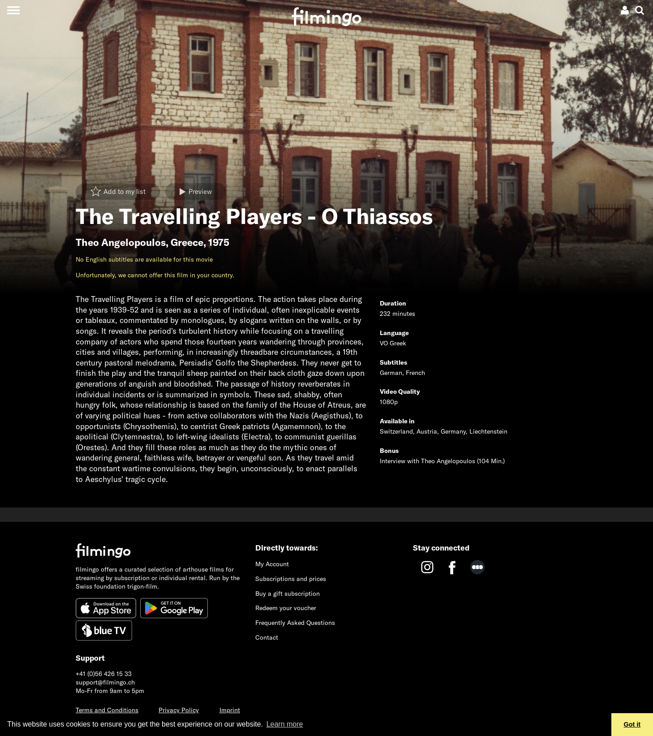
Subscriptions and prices (290, 579)
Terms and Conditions (107, 710)
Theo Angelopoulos (121, 242)
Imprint (229, 710)
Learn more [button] (284, 724)
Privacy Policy (179, 710)
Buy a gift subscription (287, 594)
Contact (266, 637)
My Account (272, 564)
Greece (187, 242)
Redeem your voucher (285, 608)
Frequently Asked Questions (295, 623)
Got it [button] (632, 724)
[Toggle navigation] (13, 10)
